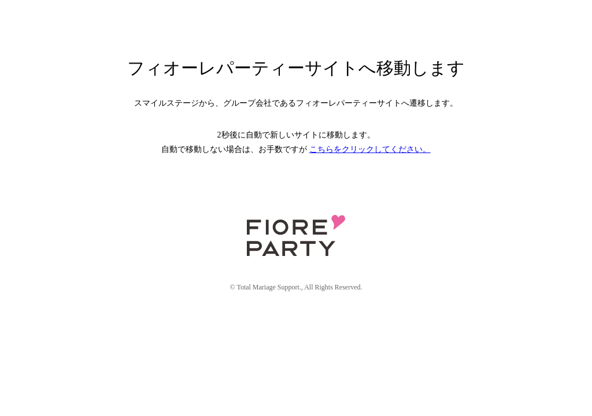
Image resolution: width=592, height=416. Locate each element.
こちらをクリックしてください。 (370, 149)
